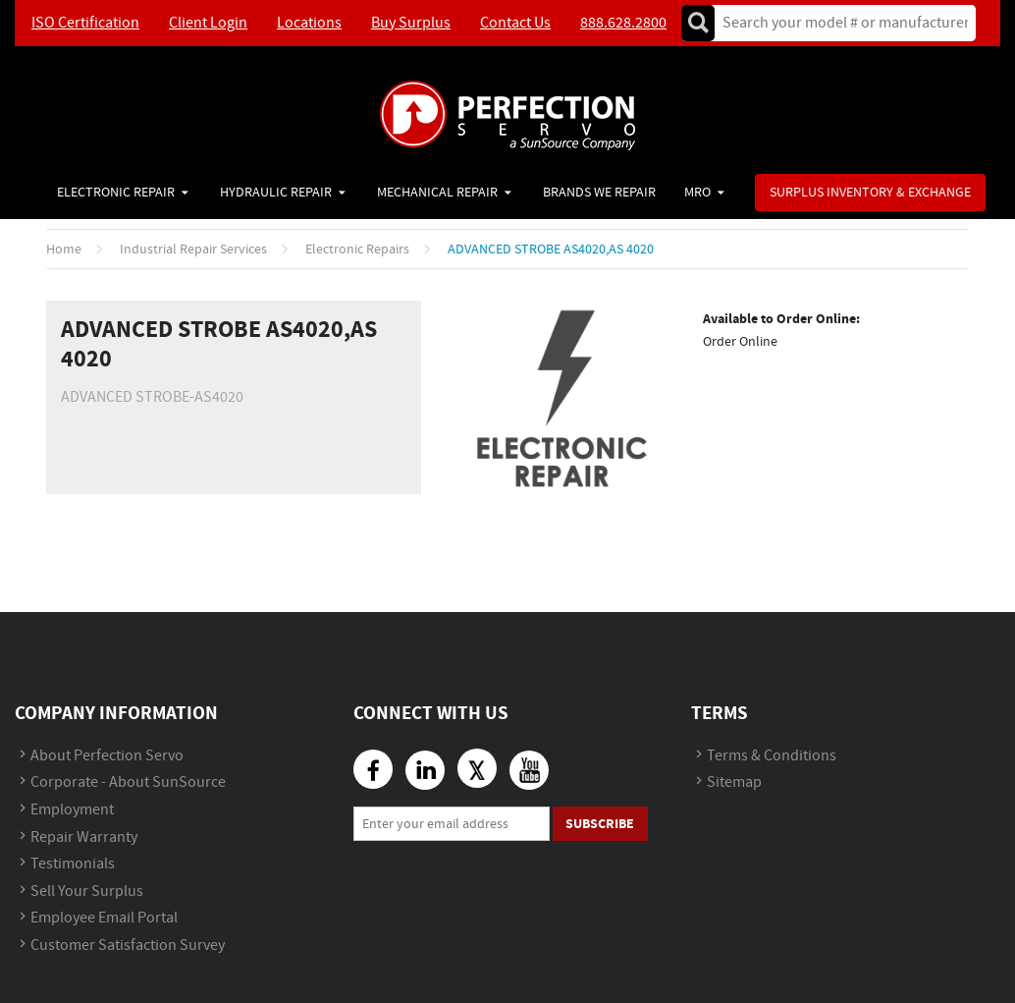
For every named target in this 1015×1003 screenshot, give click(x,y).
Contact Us (515, 23)
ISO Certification (85, 23)
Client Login (208, 23)
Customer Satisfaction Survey (127, 945)
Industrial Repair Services (193, 249)
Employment (72, 810)
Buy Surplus (411, 23)
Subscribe (599, 823)
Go (698, 23)
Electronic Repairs (357, 249)
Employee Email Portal (104, 918)
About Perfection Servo (107, 756)
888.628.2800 (623, 23)
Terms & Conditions (771, 756)
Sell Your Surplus (86, 891)
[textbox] (839, 23)
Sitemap (734, 782)
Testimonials (72, 864)
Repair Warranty (83, 837)
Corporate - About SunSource (128, 782)
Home (63, 249)
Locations (309, 23)
